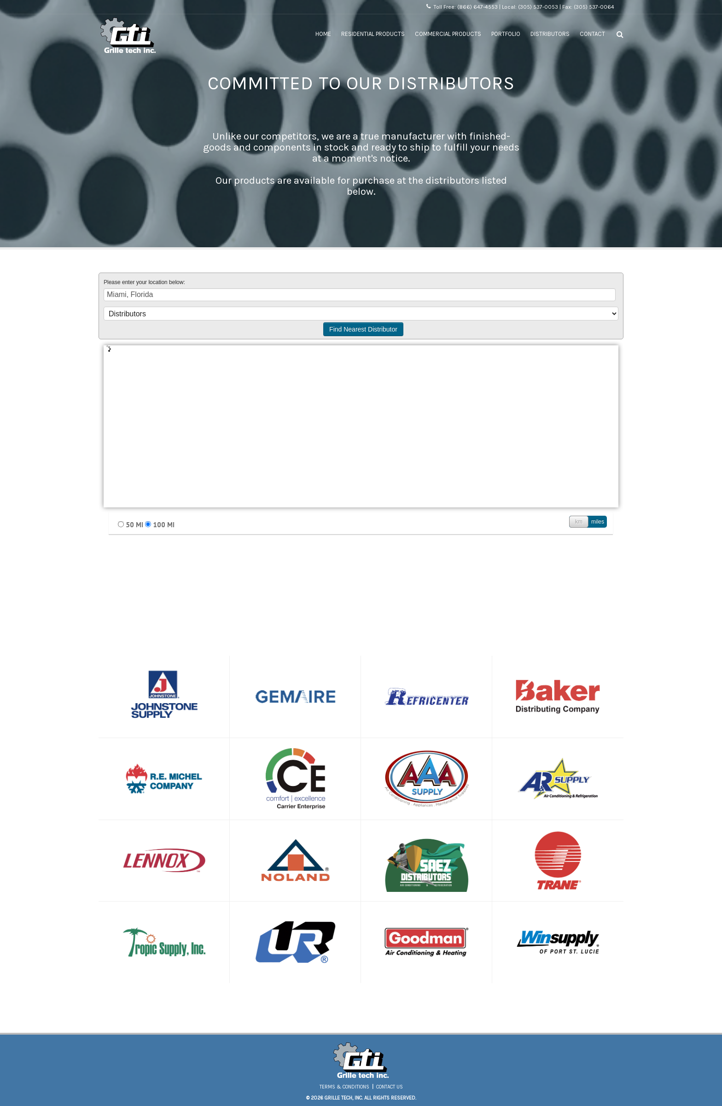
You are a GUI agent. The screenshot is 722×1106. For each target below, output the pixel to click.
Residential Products (373, 33)
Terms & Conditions (344, 1087)
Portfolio (505, 33)
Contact (592, 33)
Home (323, 33)
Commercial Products (448, 33)
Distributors (550, 33)
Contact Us (389, 1087)
